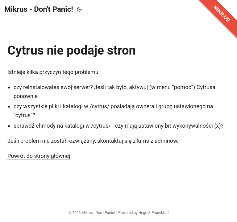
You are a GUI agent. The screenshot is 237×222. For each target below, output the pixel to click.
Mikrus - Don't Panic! (38, 9)
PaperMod (160, 213)
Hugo (143, 213)
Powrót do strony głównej (38, 156)
